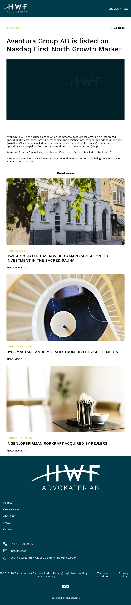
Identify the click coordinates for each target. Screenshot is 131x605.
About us (9, 516)
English (113, 8)
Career (7, 529)
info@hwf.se (18, 550)
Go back (118, 27)
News (6, 522)
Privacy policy (123, 575)
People (7, 502)
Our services (11, 509)
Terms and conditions (104, 575)
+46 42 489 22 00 (21, 543)
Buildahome (73, 597)
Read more (16, 267)
